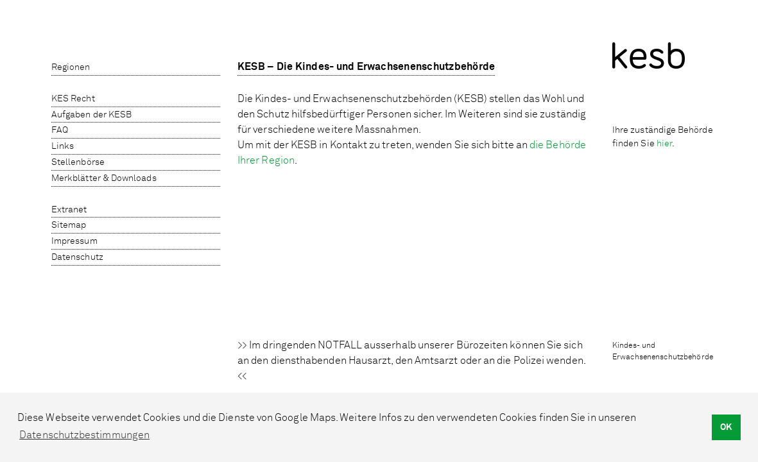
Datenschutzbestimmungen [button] (84, 435)
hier (664, 143)
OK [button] (726, 427)
